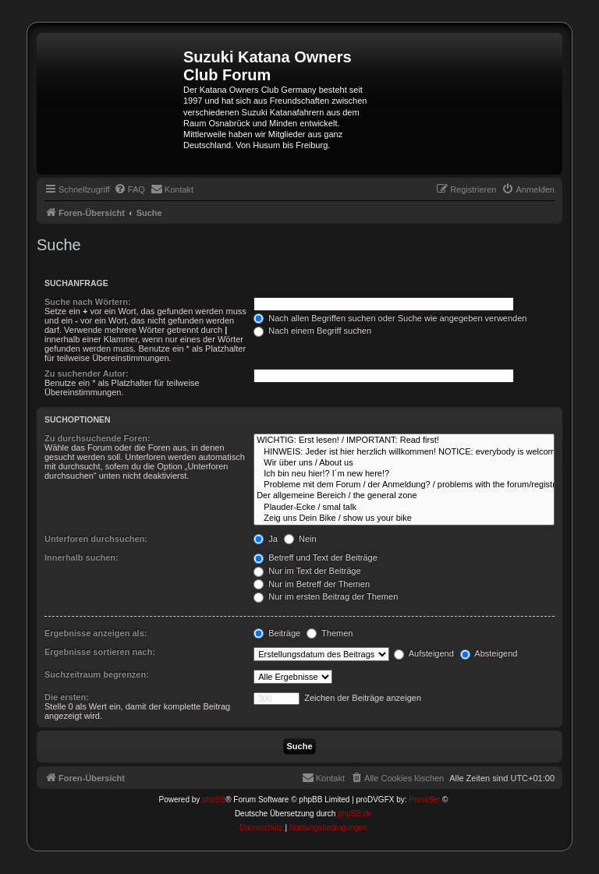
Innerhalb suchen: (81, 557)
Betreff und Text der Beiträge (315, 557)
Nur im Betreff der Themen (311, 584)
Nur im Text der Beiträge (306, 570)
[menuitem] (129, 189)
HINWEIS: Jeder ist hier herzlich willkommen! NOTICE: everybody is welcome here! (404, 452)
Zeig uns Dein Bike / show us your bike (404, 518)
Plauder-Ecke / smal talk (404, 507)
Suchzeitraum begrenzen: (96, 674)
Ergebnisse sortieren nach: (99, 651)
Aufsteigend (424, 653)
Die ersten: (66, 697)
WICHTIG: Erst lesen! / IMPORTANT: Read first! (404, 440)
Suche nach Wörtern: (87, 301)
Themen (330, 633)
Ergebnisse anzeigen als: (95, 633)
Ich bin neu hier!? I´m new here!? (404, 474)
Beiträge (276, 633)
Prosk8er (424, 799)
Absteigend (489, 653)
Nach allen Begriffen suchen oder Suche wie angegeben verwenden (389, 318)
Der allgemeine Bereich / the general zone (404, 495)
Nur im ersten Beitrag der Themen (325, 596)
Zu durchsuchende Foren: (97, 438)
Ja (265, 538)
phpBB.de (355, 813)
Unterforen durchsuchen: (95, 538)
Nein (300, 538)
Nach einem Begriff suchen (312, 330)
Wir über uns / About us (404, 463)
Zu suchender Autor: (86, 373)
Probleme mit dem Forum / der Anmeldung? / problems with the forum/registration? (404, 484)
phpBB (213, 799)
